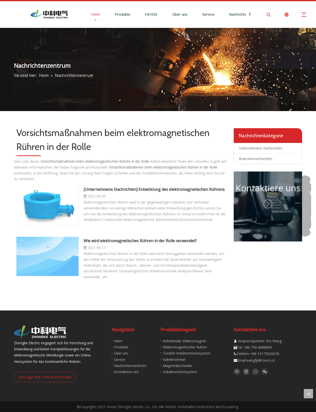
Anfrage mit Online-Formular (45, 377)
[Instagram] (255, 371)
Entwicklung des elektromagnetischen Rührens (181, 189)
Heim (95, 14)
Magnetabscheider (177, 365)
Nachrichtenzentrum (246, 14)
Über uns (180, 14)
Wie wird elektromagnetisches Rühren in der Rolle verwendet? (140, 240)
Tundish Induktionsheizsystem (187, 353)
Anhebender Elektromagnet (184, 341)
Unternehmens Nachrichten (110, 189)
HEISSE (151, 14)
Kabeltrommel (174, 359)
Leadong (231, 406)
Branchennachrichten (255, 158)
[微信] (265, 371)
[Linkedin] (246, 371)
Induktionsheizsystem (180, 371)
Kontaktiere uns (268, 188)
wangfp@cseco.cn (260, 360)
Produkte (122, 14)
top (308, 393)
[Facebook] (237, 371)
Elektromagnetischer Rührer (185, 347)
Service (208, 14)
